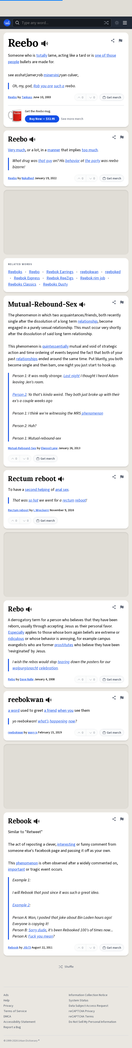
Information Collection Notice (88, 995)
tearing (64, 662)
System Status (78, 1000)
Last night (71, 376)
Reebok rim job (92, 278)
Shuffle (66, 967)
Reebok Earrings (59, 272)
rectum (68, 500)
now (71, 721)
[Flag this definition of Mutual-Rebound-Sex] (121, 302)
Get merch (111, 97)
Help (7, 1000)
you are (47, 86)
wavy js (32, 732)
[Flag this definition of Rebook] (121, 819)
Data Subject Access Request (88, 1006)
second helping (37, 489)
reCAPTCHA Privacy (82, 1011)
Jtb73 (27, 947)
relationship (87, 321)
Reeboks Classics (22, 284)
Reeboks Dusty (55, 284)
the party (92, 161)
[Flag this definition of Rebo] (121, 607)
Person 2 (19, 394)
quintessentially (55, 346)
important (16, 869)
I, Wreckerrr (41, 510)
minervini (51, 75)
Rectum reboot (18, 510)
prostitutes (64, 645)
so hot (33, 500)
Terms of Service (15, 1011)
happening (58, 721)
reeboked (113, 272)
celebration (48, 668)
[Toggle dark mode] (116, 22)
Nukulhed (28, 178)
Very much (16, 150)
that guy (45, 161)
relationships (27, 359)
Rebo (11, 679)
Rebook (13, 947)
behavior (72, 161)
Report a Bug (12, 1027)
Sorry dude (37, 930)
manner (53, 150)
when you (65, 710)
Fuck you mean (40, 936)
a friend (50, 710)
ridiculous (16, 638)
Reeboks (15, 272)
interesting (66, 844)
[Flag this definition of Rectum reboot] (121, 476)
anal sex (62, 489)
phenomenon (92, 413)
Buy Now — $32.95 (42, 119)
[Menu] (124, 22)
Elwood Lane (49, 448)
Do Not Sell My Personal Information (92, 1022)
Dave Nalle (27, 679)
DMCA (7, 1016)
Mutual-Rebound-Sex (22, 448)
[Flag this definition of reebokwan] (121, 697)
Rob (36, 86)
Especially (16, 632)
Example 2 (21, 905)
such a (59, 86)
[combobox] (62, 22)
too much (90, 150)
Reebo (12, 97)
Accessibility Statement (19, 1022)
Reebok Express (27, 278)
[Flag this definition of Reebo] (120, 40)
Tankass (27, 97)
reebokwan (89, 272)
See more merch (72, 119)
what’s (43, 721)
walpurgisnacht (25, 668)
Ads (6, 995)
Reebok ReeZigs (60, 278)
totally (41, 55)
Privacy (8, 1006)
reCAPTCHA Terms (81, 1016)
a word (14, 710)
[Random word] (106, 22)
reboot (80, 500)
